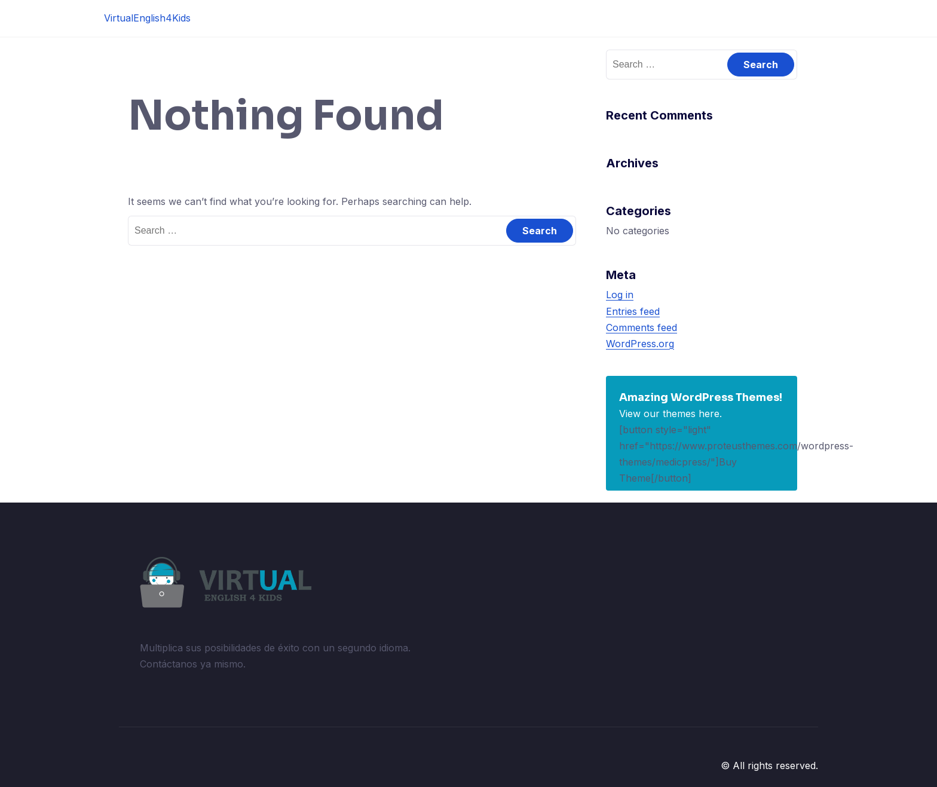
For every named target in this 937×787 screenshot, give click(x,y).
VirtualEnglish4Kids (147, 18)
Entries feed (633, 311)
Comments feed (641, 327)
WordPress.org (640, 344)
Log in (619, 295)
